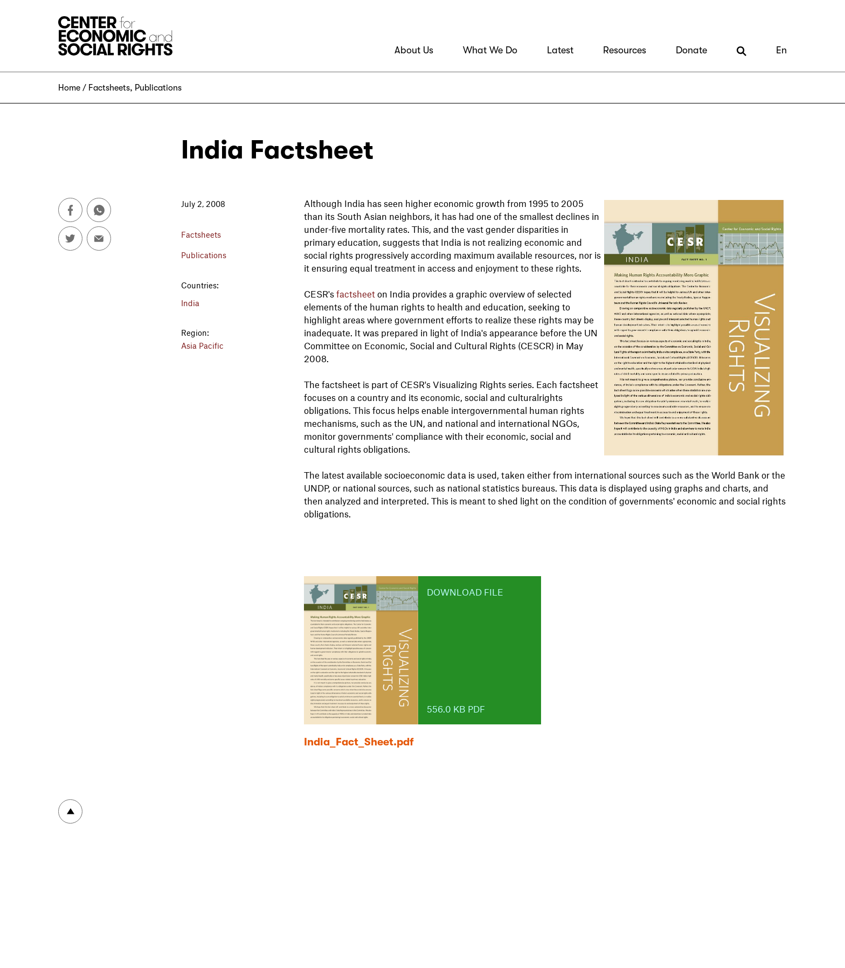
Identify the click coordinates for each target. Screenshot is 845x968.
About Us (413, 50)
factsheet (355, 293)
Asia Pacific (202, 345)
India (190, 303)
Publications (158, 88)
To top (70, 811)
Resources (624, 50)
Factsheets (109, 88)
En (781, 50)
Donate (691, 50)
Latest (560, 50)
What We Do (490, 50)
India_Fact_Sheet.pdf (359, 742)
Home (69, 88)
